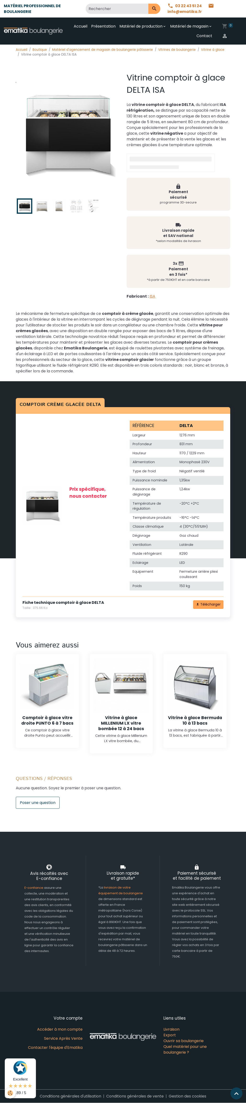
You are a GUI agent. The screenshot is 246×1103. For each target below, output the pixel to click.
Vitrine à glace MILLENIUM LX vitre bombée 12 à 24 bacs (121, 723)
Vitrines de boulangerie (177, 49)
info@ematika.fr (191, 8)
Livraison (171, 1029)
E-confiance (34, 888)
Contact (204, 36)
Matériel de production (140, 26)
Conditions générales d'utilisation (70, 1096)
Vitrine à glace (212, 49)
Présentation (103, 26)
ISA (152, 296)
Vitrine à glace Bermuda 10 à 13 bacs (195, 720)
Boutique (40, 49)
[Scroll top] (236, 1093)
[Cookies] (10, 1093)
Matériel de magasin (189, 26)
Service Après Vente (63, 1038)
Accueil (80, 26)
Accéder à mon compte (60, 1029)
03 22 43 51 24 (185, 6)
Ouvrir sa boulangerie (183, 1041)
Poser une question (38, 802)
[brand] (33, 31)
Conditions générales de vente (135, 1096)
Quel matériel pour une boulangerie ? (185, 1049)
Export (169, 1035)
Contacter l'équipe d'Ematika (55, 1047)
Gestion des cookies (187, 1096)
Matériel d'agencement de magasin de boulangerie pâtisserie (102, 49)
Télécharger (208, 604)
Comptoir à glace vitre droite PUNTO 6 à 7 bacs (47, 720)
